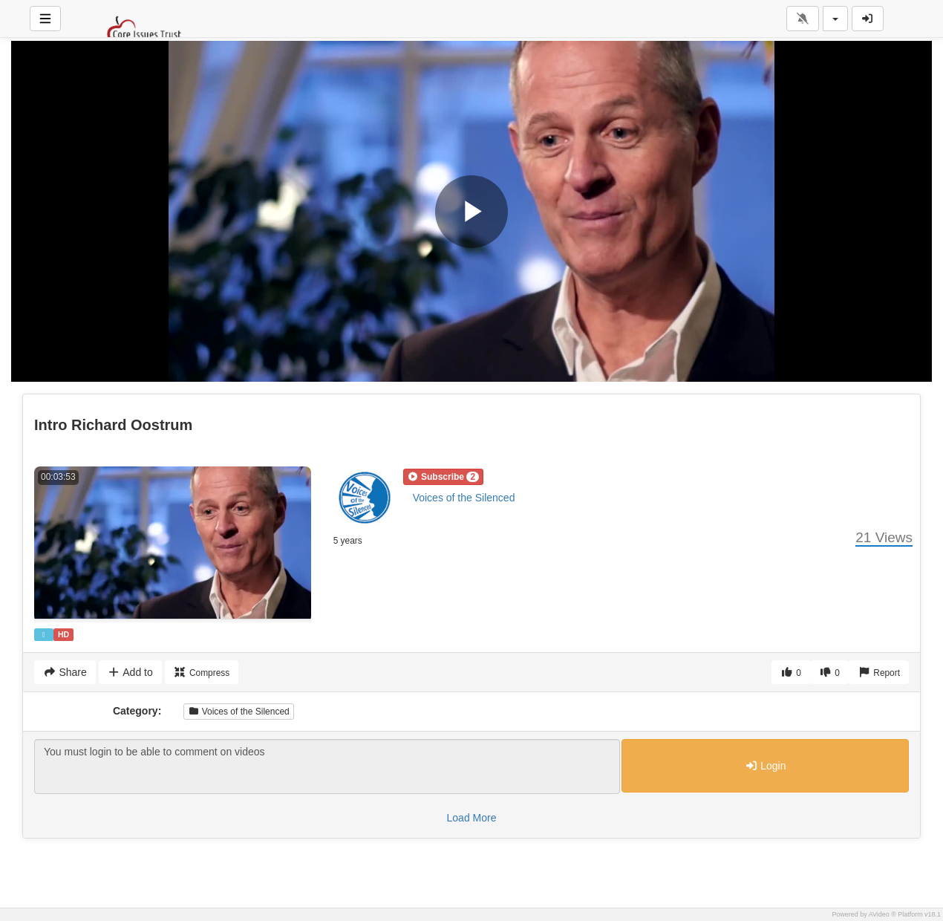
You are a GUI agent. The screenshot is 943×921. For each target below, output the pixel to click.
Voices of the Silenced (464, 498)
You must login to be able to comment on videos (327, 766)
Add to (130, 672)
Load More (472, 818)
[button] (443, 477)
